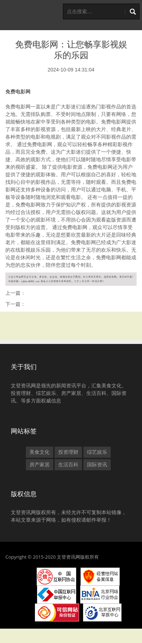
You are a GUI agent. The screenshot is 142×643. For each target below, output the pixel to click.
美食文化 (39, 452)
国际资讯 (97, 464)
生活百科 (68, 464)
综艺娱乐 (97, 452)
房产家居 (39, 464)
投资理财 (68, 452)
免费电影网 (18, 91)
